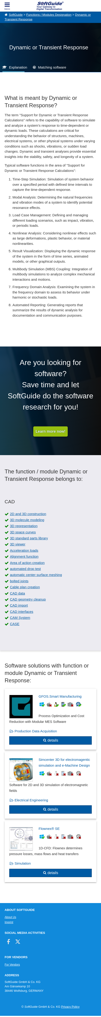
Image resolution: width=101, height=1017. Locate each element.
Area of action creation (27, 563)
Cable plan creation (25, 587)
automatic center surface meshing (36, 575)
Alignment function (24, 556)
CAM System (20, 618)
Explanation (18, 67)
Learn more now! (50, 431)
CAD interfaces (21, 612)
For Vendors (12, 964)
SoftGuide (16, 14)
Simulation (23, 863)
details (52, 740)
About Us (10, 917)
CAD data (17, 593)
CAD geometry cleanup (28, 599)
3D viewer (17, 544)
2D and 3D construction (28, 514)
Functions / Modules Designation (48, 14)
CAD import (19, 605)
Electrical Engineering (31, 800)
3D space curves (23, 532)
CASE (14, 624)
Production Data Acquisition (36, 731)
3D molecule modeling (27, 520)
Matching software (52, 67)
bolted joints (19, 581)
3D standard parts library (29, 538)
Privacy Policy (70, 1006)
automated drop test (25, 569)
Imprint (9, 922)
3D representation (23, 526)
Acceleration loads (24, 550)
